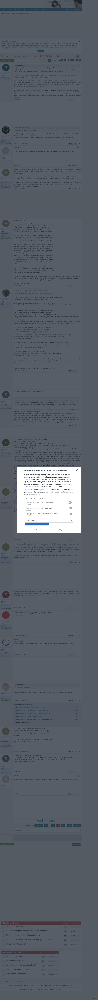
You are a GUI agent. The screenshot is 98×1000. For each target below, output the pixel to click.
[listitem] (49, 499)
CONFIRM (37, 524)
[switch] (70, 502)
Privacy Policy (58, 530)
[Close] (77, 470)
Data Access (49, 530)
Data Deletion (39, 530)
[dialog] (49, 500)
